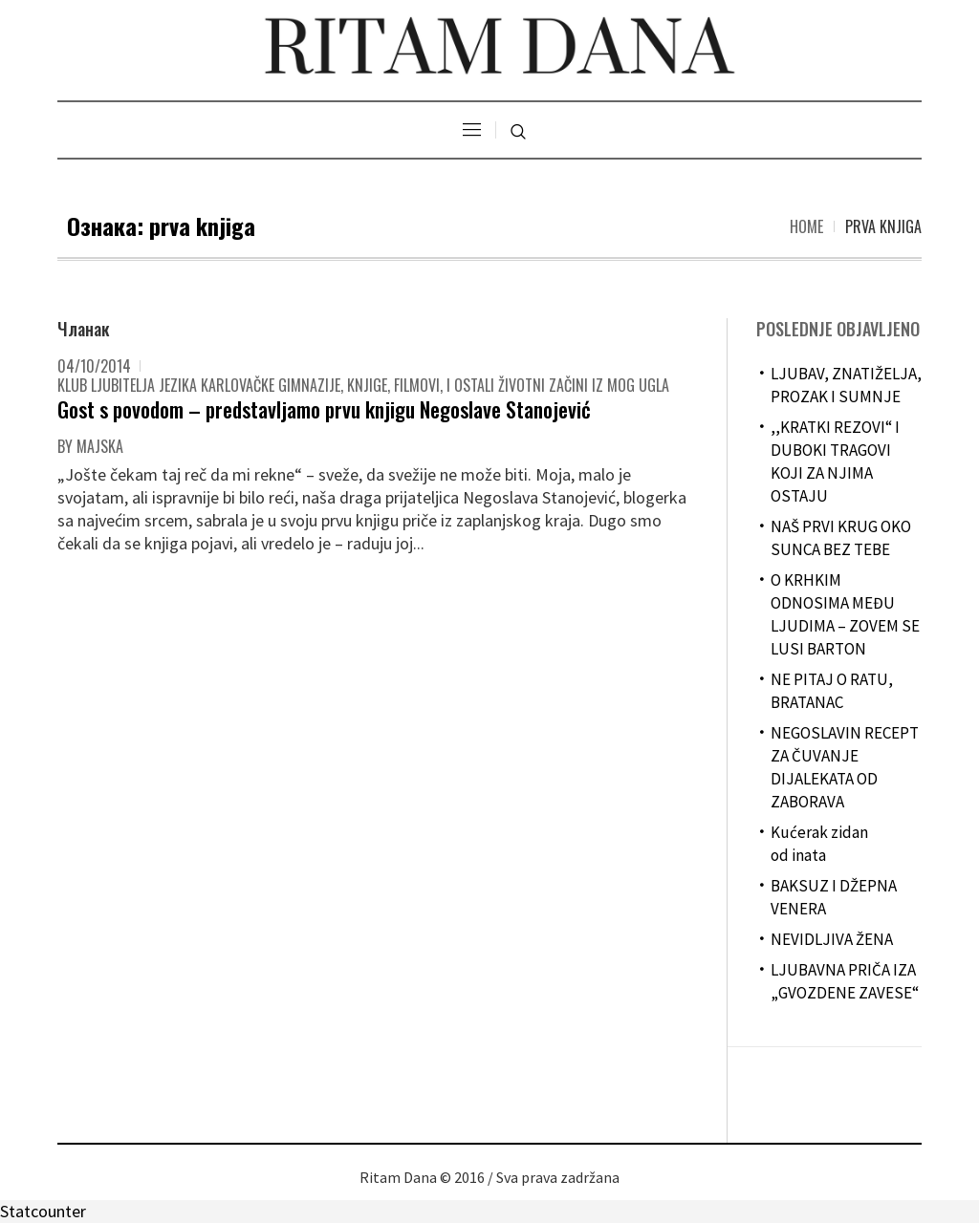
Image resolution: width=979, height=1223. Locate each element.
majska (99, 446)
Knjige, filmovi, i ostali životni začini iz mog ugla (508, 385)
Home (806, 226)
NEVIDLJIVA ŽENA (832, 939)
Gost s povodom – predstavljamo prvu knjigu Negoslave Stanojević (324, 409)
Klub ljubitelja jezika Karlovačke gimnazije (198, 385)
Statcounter (43, 1211)
